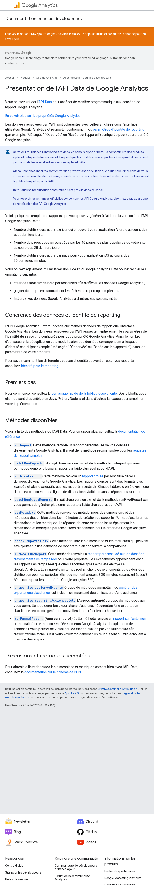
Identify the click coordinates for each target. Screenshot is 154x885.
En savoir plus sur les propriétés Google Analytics (42, 116)
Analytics (40, 5)
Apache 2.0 (71, 693)
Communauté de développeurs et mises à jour (76, 867)
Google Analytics (46, 77)
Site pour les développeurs (23, 872)
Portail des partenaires (119, 871)
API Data (45, 102)
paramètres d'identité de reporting (118, 129)
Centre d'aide (14, 865)
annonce (129, 34)
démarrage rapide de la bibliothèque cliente (84, 393)
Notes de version (16, 879)
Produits (25, 77)
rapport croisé (92, 476)
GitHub (99, 34)
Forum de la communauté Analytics (72, 877)
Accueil (9, 77)
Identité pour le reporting (39, 366)
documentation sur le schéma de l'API (52, 672)
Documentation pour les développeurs (43, 18)
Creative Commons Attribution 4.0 (118, 688)
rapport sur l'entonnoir (129, 619)
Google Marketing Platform (122, 878)
